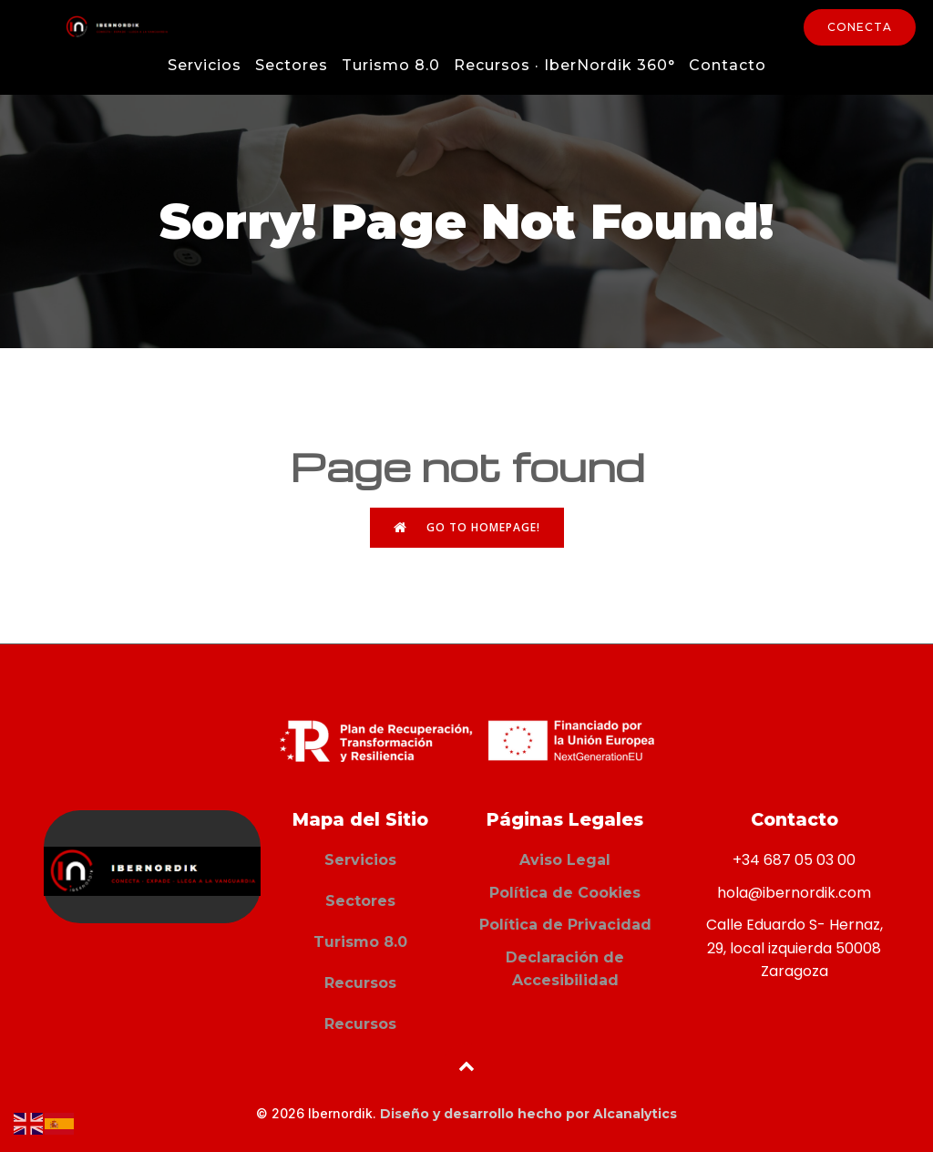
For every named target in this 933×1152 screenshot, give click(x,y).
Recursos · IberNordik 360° (564, 65)
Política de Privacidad (565, 924)
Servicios (204, 65)
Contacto (727, 65)
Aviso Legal (564, 860)
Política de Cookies (565, 892)
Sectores (291, 65)
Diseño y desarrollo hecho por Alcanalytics (528, 1114)
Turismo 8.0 (391, 65)
